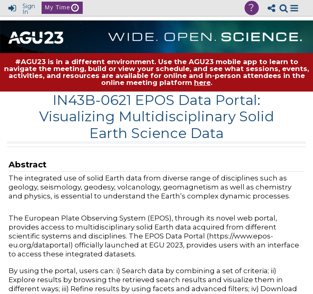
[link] (283, 8)
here (202, 82)
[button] (294, 8)
